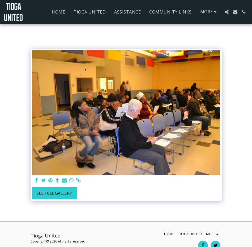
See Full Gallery (54, 193)
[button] (227, 12)
